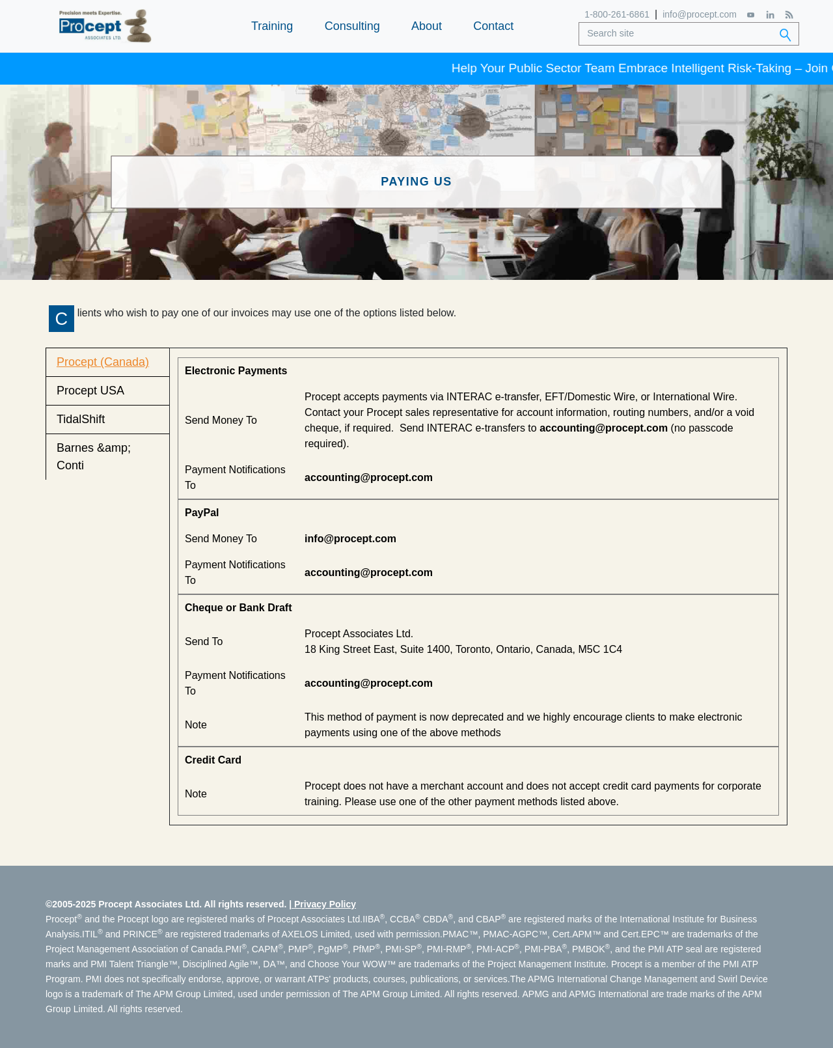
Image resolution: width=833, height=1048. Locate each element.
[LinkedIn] (770, 14)
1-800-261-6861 (616, 14)
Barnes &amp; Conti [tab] (94, 456)
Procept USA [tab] (90, 390)
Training (272, 26)
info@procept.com (699, 14)
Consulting (352, 26)
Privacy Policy (325, 904)
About (426, 26)
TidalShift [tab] (81, 419)
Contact (493, 26)
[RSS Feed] (789, 14)
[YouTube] (751, 15)
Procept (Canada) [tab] (103, 361)
